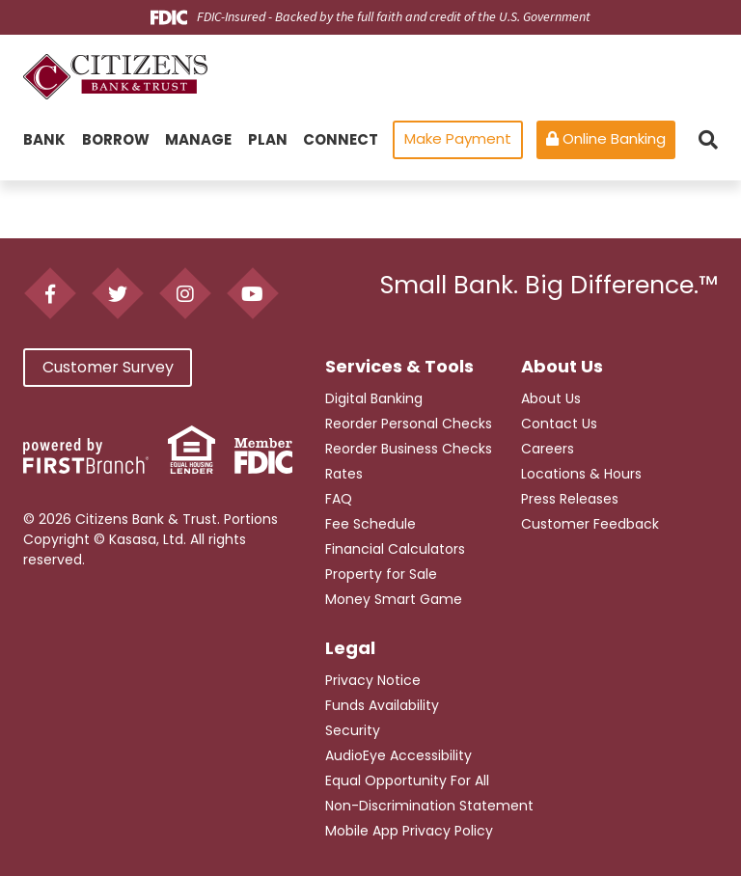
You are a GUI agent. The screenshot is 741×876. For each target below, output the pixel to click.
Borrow (116, 139)
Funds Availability (382, 705)
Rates (344, 473)
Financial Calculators (395, 549)
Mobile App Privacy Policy (409, 830)
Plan (268, 139)
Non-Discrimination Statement (429, 805)
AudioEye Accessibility (398, 755)
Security (352, 730)
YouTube (252, 293)
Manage (198, 139)
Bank (44, 139)
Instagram (184, 293)
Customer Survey (108, 378)
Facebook (49, 293)
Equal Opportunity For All (407, 780)
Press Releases (569, 498)
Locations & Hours (581, 473)
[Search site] (708, 139)
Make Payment (457, 138)
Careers (547, 448)
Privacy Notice (373, 680)
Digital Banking (374, 398)
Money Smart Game (393, 599)
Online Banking (606, 138)
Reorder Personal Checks (408, 423)
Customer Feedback (590, 524)
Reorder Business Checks (408, 448)
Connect (340, 139)
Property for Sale (381, 574)
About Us (551, 398)
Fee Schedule (370, 524)
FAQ (338, 498)
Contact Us (559, 423)
